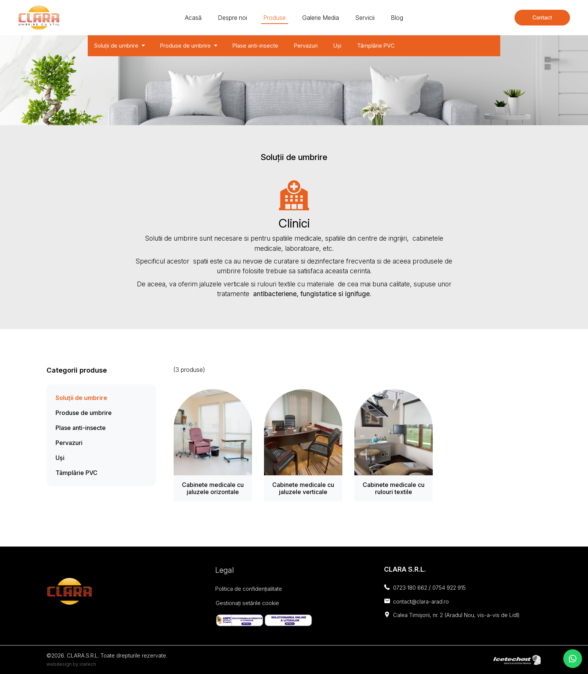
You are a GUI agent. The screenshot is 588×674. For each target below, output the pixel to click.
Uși (60, 457)
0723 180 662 (410, 587)
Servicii (365, 17)
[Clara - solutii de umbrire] (39, 17)
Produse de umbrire (84, 412)
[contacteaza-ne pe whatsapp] (572, 658)
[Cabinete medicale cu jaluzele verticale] (303, 445)
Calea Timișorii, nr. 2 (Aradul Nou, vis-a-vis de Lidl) (456, 615)
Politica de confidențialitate (248, 589)
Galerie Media (320, 17)
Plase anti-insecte (81, 427)
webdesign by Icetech (71, 664)
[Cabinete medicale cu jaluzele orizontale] (213, 445)
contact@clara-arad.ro (421, 601)
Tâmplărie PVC (77, 472)
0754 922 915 (449, 587)
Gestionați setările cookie (247, 603)
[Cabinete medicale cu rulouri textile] (393, 445)
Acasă (193, 17)
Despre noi (232, 17)
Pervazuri (69, 442)
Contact (542, 18)
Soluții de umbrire (81, 397)
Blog (397, 17)
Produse (274, 17)
